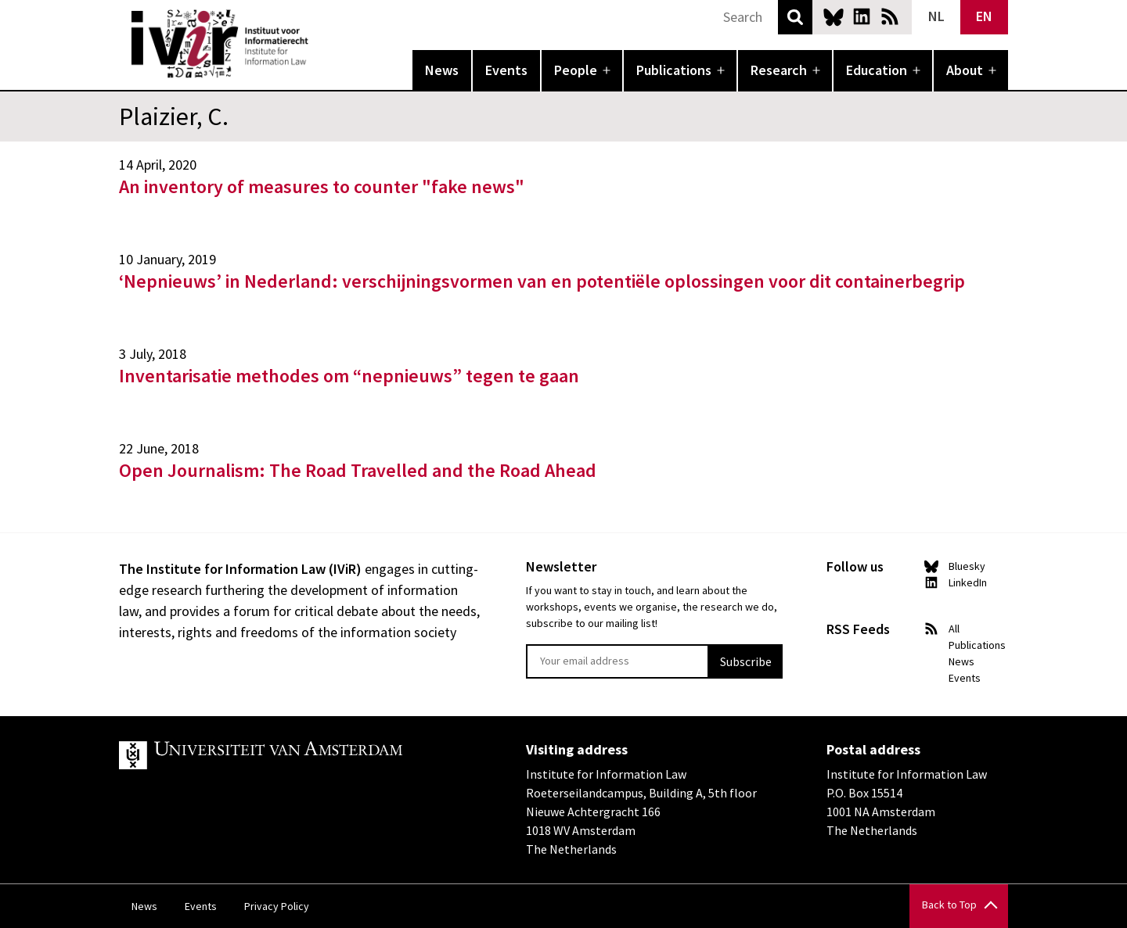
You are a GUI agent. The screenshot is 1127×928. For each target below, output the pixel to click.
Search (795, 17)
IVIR (319, 43)
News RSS (890, 16)
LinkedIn (862, 16)
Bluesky (833, 16)
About (964, 70)
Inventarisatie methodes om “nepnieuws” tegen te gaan (349, 376)
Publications (673, 70)
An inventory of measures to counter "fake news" (321, 186)
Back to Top (949, 905)
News (442, 70)
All (954, 629)
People (575, 70)
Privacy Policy (276, 906)
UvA (300, 755)
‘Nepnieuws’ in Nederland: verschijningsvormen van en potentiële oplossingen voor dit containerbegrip (542, 281)
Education (876, 70)
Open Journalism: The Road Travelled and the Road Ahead (357, 470)
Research (779, 70)
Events (506, 70)
